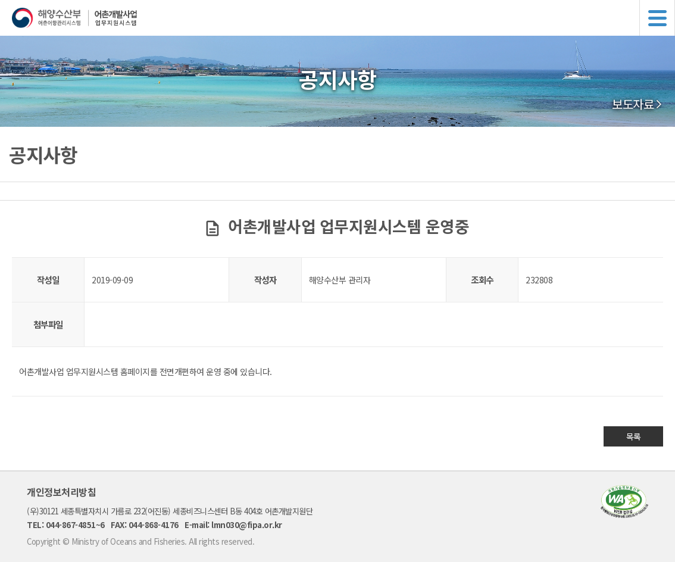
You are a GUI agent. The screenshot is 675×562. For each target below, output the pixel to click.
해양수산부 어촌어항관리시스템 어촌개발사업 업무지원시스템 (343, 18)
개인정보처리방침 (61, 491)
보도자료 (633, 104)
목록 (633, 436)
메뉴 (657, 18)
